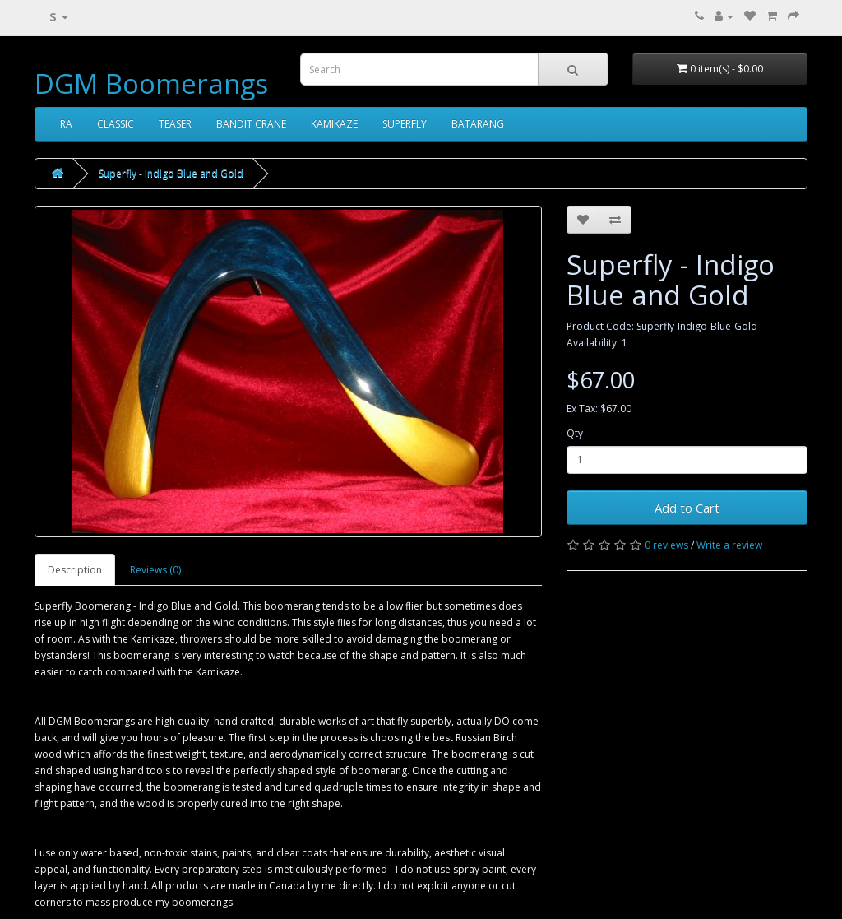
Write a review (729, 545)
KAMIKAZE (334, 124)
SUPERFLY (404, 124)
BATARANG (477, 124)
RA (66, 124)
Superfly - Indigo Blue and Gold (171, 173)
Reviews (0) (155, 570)
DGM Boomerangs (151, 83)
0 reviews (666, 545)
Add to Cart (687, 507)
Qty (575, 433)
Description (75, 570)
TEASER (175, 124)
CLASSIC (115, 124)
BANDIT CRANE (251, 124)
